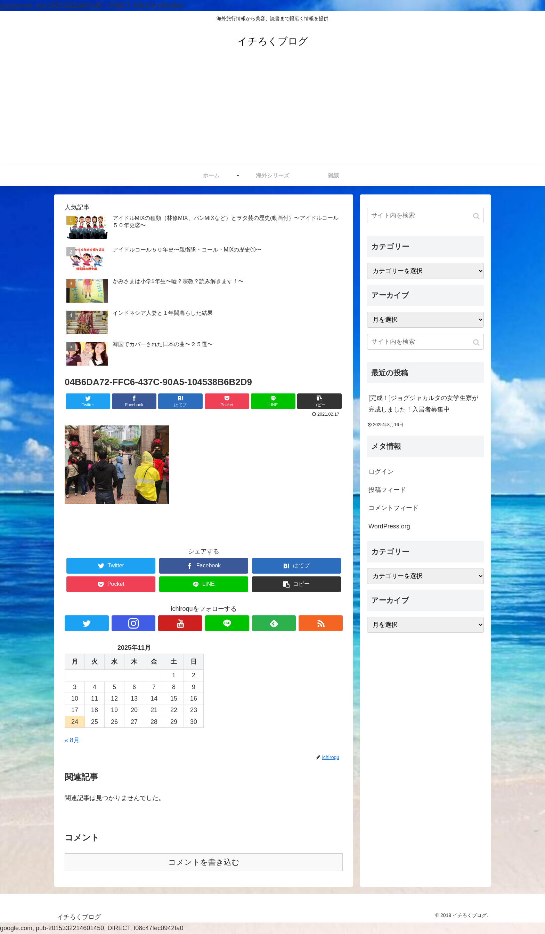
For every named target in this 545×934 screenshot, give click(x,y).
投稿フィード (387, 489)
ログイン (380, 471)
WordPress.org (389, 526)
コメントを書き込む (203, 862)
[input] (425, 215)
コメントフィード (393, 507)
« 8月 (72, 740)
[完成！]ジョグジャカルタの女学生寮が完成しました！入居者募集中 (423, 403)
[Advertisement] (272, 113)
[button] (477, 216)
